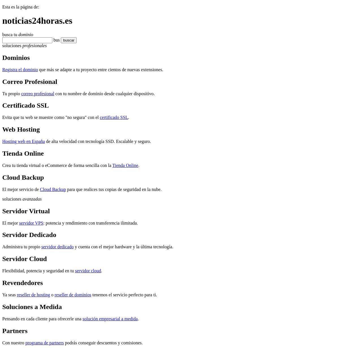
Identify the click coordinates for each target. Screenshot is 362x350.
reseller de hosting (33, 294)
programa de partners (44, 342)
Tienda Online (125, 165)
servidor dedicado (57, 246)
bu (55, 40)
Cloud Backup (53, 189)
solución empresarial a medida (110, 318)
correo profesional (37, 93)
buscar (67, 40)
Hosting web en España (23, 141)
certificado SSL (114, 117)
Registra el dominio (20, 69)
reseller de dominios (73, 294)
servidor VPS (31, 223)
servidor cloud (88, 270)
